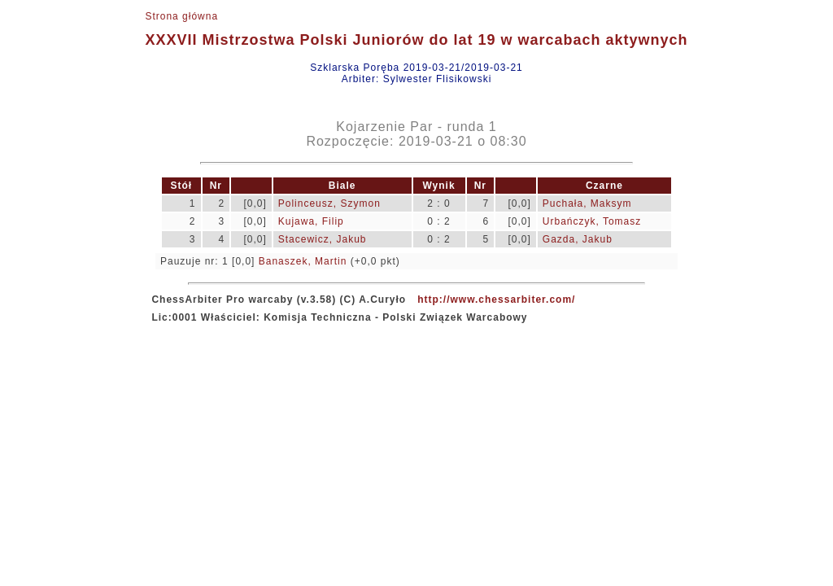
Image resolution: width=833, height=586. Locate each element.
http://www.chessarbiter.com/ (496, 299)
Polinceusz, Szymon (329, 203)
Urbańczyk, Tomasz (592, 221)
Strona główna (181, 16)
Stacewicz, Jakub (322, 239)
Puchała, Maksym (587, 203)
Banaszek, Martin (303, 261)
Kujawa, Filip (311, 221)
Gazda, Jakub (578, 239)
